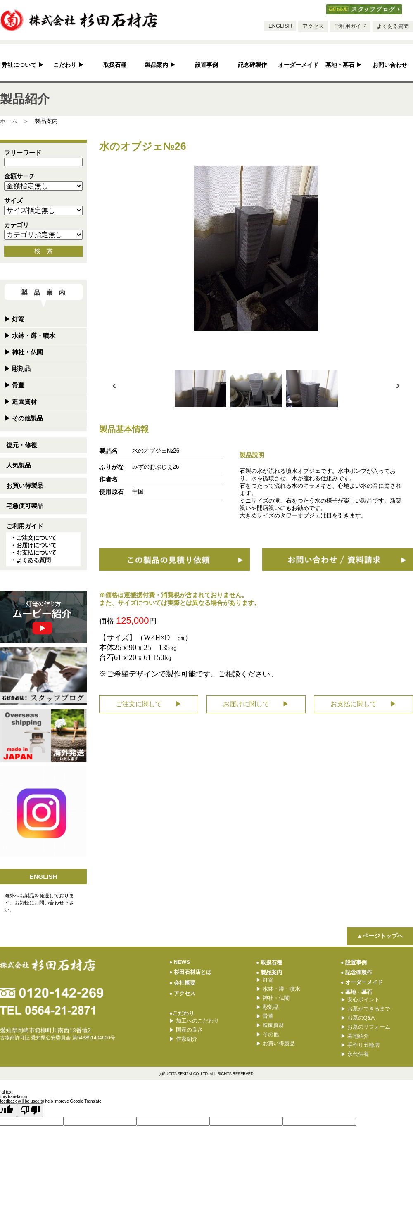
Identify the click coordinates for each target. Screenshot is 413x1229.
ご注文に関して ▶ (149, 703)
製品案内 (160, 65)
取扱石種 (114, 65)
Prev (114, 386)
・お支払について (33, 552)
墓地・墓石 (343, 65)
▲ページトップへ (380, 935)
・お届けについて (33, 545)
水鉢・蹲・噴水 (29, 335)
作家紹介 (183, 1039)
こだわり (68, 65)
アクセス (313, 26)
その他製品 (23, 418)
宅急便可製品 (24, 505)
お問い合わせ (390, 65)
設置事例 (206, 65)
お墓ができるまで (365, 1009)
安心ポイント (360, 999)
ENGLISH (280, 26)
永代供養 (355, 1054)
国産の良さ (186, 1030)
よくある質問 (393, 26)
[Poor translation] (30, 1110)
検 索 (43, 250)
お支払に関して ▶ (363, 703)
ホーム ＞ (14, 121)
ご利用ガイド (350, 26)
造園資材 (20, 401)
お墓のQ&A (358, 1018)
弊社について (23, 65)
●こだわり (181, 1013)
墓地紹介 (355, 1036)
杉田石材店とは (190, 972)
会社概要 (182, 983)
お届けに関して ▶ (256, 703)
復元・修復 (21, 444)
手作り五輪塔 (360, 1045)
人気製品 (18, 465)
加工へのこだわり (194, 1021)
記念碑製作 (252, 65)
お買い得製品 (24, 485)
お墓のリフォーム (365, 1027)
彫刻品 (17, 368)
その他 (267, 1034)
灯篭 (14, 319)
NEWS (179, 962)
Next (398, 386)
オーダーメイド (298, 65)
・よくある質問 (30, 560)
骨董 (14, 385)
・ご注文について (33, 537)
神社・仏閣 (23, 352)
